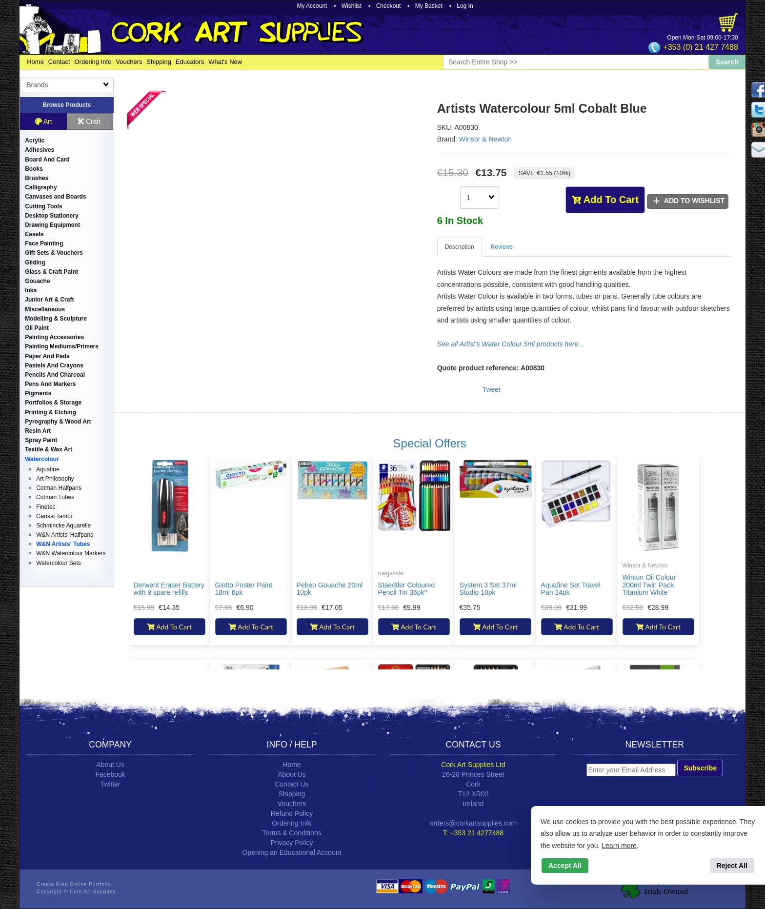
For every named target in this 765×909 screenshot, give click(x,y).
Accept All (565, 865)
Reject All (732, 865)
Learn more (619, 845)
